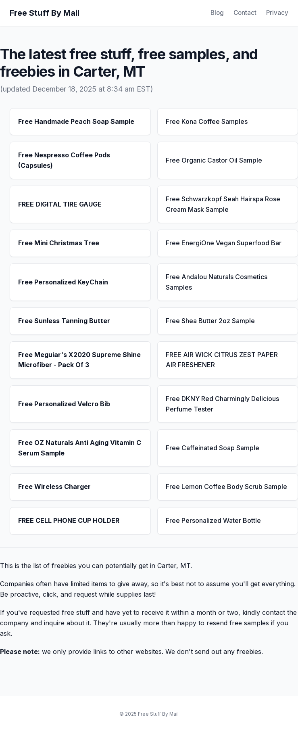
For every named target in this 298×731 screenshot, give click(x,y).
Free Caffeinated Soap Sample (212, 448)
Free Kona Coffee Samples (207, 121)
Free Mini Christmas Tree (58, 243)
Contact (244, 13)
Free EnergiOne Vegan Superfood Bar (223, 243)
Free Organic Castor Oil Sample (214, 160)
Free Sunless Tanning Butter (64, 321)
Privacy (277, 13)
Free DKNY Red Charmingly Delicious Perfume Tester (222, 404)
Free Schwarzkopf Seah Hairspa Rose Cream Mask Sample (223, 204)
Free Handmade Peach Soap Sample (76, 121)
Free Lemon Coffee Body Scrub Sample (226, 486)
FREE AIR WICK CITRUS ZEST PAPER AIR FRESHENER (222, 360)
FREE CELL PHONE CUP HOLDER (68, 520)
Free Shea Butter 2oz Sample (210, 321)
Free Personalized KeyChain (63, 282)
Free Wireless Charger (54, 486)
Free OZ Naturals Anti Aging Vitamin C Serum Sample (79, 448)
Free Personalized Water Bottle (213, 520)
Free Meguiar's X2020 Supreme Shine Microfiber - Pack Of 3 (79, 360)
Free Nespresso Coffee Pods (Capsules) (64, 160)
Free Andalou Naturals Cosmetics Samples (216, 282)
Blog (217, 13)
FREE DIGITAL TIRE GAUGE (60, 204)
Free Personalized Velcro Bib (64, 404)
